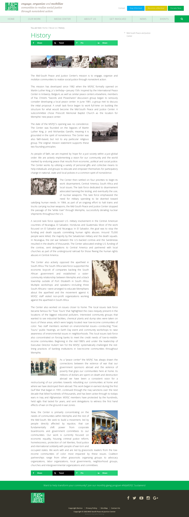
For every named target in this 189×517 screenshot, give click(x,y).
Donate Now (175, 8)
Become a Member (156, 8)
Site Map (104, 507)
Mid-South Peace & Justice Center (12, 8)
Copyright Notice (75, 507)
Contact (121, 8)
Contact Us (115, 507)
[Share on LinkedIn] (107, 43)
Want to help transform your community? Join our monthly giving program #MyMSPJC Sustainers (94, 485)
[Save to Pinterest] (85, 43)
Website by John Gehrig (94, 513)
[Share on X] (63, 43)
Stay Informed (136, 8)
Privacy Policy (91, 507)
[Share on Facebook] (42, 43)
